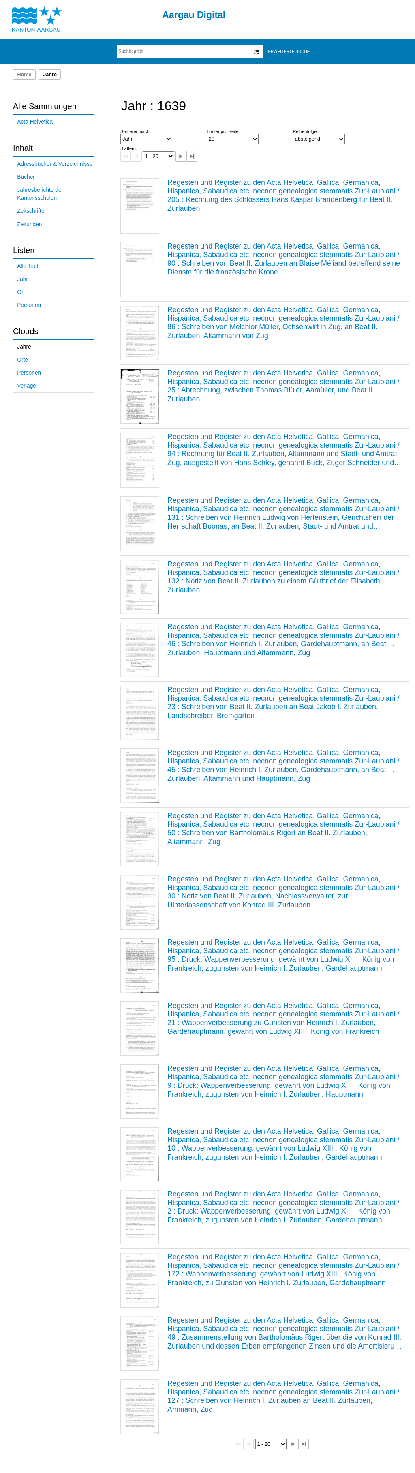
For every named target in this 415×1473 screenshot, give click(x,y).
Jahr (22, 279)
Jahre (24, 347)
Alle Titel (27, 266)
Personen (29, 305)
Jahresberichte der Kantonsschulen (40, 194)
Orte (22, 360)
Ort (21, 292)
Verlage (26, 386)
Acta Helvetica (35, 122)
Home (24, 74)
